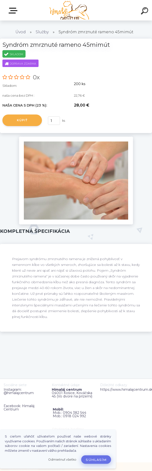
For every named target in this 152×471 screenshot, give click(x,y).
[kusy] (54, 120)
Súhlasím (96, 460)
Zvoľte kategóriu (14, 10)
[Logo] (68, 10)
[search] (145, 11)
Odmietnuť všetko (62, 459)
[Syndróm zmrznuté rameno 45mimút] (76, 138)
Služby (42, 32)
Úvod (20, 32)
